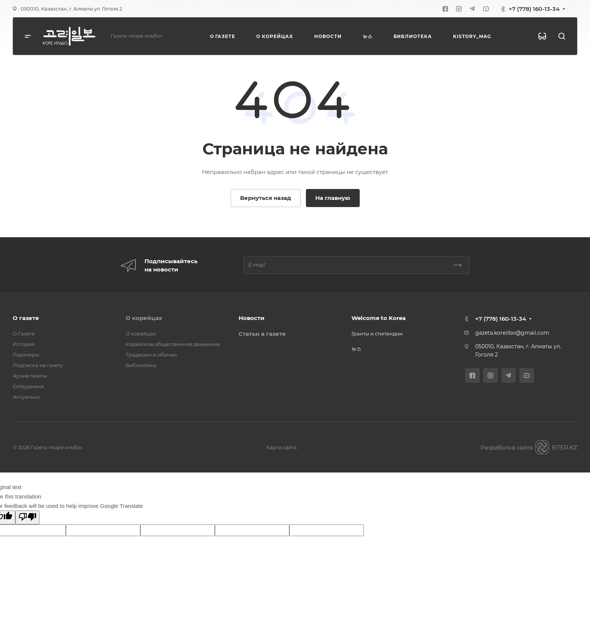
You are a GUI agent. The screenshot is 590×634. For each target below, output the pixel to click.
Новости (252, 318)
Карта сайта (281, 447)
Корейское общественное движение (173, 344)
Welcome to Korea (378, 318)
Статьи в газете (262, 333)
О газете (26, 318)
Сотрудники (28, 386)
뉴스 (356, 349)
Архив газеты (30, 376)
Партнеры (26, 355)
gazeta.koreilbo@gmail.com (512, 332)
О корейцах (144, 318)
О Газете (24, 334)
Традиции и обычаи (151, 355)
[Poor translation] (27, 517)
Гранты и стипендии (377, 334)
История (24, 344)
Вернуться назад (265, 197)
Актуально (26, 397)
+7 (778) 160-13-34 (534, 8)
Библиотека (141, 365)
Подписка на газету (38, 365)
